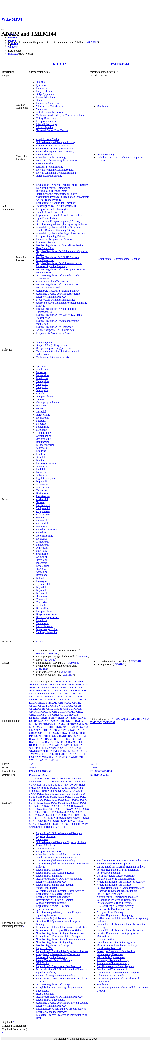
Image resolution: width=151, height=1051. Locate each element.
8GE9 (46, 796)
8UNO (70, 817)
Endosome (41, 88)
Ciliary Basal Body (46, 118)
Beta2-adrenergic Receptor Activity (55, 151)
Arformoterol (43, 514)
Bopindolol (42, 587)
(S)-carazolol (43, 584)
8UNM (54, 817)
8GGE (84, 805)
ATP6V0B (34, 690)
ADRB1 (78, 681)
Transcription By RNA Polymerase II (56, 205)
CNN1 (78, 696)
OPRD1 (42, 732)
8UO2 (62, 823)
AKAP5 (53, 684)
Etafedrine (41, 620)
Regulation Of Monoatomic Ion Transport (58, 966)
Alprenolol (42, 447)
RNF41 (42, 745)
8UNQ (85, 817)
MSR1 (66, 726)
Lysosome (41, 85)
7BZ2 (58, 790)
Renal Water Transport (109, 948)
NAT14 (74, 726)
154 (31, 763)
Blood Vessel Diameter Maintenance (55, 299)
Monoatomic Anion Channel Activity (117, 945)
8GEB (60, 796)
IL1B (61, 717)
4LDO (82, 781)
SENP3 (65, 745)
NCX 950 (41, 568)
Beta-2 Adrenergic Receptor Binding (56, 975)
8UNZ (40, 823)
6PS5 (45, 790)
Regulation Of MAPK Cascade (52, 905)
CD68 (65, 693)
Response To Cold (46, 242)
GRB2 (55, 711)
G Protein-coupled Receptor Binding (56, 860)
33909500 (52, 653)
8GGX (41, 814)
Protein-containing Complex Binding (56, 172)
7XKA (32, 793)
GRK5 (48, 714)
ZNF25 (44, 760)
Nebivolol (41, 559)
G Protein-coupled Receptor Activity (56, 142)
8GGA (61, 805)
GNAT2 (33, 708)
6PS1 (74, 787)
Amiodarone (42, 487)
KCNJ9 (51, 720)
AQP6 (124, 719)
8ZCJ (39, 827)
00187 (32, 767)
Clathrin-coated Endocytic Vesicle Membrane (60, 115)
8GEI (54, 799)
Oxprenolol (42, 547)
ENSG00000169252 (40, 771)
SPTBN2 (73, 748)
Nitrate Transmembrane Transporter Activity (121, 881)
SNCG (63, 748)
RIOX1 (33, 745)
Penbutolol (42, 526)
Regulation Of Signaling (49, 875)
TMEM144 (119, 64)
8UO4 (76, 823)
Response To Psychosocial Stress (53, 333)
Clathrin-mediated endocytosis (52, 357)
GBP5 (61, 702)
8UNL (46, 817)
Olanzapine (42, 390)
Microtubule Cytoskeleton (50, 106)
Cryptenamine (43, 435)
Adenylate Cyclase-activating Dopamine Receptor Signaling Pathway (58, 956)
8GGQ (40, 811)
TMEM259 (35, 754)
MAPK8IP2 (35, 723)
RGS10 (70, 738)
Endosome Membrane (48, 103)
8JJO (32, 817)
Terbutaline (42, 457)
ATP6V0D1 (47, 690)
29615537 (68, 674)
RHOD (79, 741)
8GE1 (47, 793)
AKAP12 (43, 684)
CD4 (58, 693)
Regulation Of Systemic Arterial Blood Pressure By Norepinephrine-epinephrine (62, 186)
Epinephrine (42, 426)
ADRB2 (59, 64)
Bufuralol (41, 577)
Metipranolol (43, 508)
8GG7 (39, 805)
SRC (80, 748)
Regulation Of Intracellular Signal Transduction (61, 927)
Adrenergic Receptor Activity (52, 145)
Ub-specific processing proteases (53, 348)
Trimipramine (43, 432)
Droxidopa (41, 574)
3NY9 (81, 778)
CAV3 (32, 693)
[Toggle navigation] (2, 29)
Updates (13, 46)
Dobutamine (42, 441)
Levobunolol (43, 505)
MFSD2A (34, 726)
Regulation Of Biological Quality (54, 893)
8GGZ (56, 814)
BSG (84, 690)
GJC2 (68, 702)
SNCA (55, 748)
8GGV (78, 811)
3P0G (40, 781)
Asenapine (41, 571)
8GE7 (32, 796)
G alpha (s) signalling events (51, 345)
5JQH (61, 784)
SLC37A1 (78, 745)
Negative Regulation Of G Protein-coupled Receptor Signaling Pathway (59, 265)
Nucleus (40, 81)
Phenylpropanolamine (47, 402)
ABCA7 (57, 681)
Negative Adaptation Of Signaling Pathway (59, 996)
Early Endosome (45, 91)
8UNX (79, 820)
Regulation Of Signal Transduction (55, 884)
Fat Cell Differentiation (109, 893)
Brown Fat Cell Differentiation (52, 281)
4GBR (60, 781)
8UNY (32, 823)
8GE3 (61, 793)
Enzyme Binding (45, 163)
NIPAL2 (64, 729)
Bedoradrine (42, 565)
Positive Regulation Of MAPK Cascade (57, 257)
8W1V (84, 823)
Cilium (39, 100)
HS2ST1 (45, 717)
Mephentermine (44, 535)
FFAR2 (132, 719)
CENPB (47, 696)
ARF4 (71, 684)
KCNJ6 (42, 720)
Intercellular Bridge (46, 124)
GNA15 (52, 705)
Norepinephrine (44, 396)
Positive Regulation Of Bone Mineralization (60, 245)
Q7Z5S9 (104, 774)
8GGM (69, 808)
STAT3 (33, 751)
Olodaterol (41, 596)
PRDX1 (64, 732)
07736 (93, 767)
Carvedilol (41, 490)
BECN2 (77, 690)
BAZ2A (68, 690)
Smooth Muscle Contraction (51, 212)
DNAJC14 (72, 699)
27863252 (41, 668)
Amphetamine (43, 369)
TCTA (49, 751)
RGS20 (49, 741)
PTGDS (33, 735)
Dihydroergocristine (47, 629)
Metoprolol (42, 384)
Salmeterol (42, 466)
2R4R (39, 778)
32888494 (82, 656)
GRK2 (79, 711)
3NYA (32, 781)
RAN (41, 738)
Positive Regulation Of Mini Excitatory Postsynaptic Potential (57, 286)
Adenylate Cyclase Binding (51, 157)
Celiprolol (41, 556)
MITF (52, 726)
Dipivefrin (41, 405)
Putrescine (41, 550)
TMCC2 (57, 751)
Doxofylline (42, 608)
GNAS (78, 705)
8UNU (55, 820)
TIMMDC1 (96, 722)
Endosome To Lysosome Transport (54, 239)
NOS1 (73, 729)
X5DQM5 (43, 774)
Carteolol (41, 411)
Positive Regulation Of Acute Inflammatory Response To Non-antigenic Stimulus (120, 889)
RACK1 (33, 738)
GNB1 (42, 708)
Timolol (40, 399)
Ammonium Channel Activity (113, 963)
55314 (93, 763)
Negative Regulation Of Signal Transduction (60, 933)
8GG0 (47, 802)
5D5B (47, 784)
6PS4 (38, 790)
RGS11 (79, 738)
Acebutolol (42, 499)
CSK (40, 699)
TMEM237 (109, 722)
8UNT (47, 820)
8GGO (85, 808)
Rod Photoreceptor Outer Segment (115, 966)
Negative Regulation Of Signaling (54, 942)
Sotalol (39, 408)
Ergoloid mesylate (46, 478)
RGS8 (64, 741)
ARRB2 (63, 687)
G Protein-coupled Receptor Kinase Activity (60, 890)
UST (31, 757)
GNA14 (42, 705)
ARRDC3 (73, 687)
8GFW (75, 799)
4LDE (68, 781)
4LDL (75, 781)
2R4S (46, 778)
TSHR (62, 754)
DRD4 (82, 699)
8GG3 (68, 802)
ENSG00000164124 (101, 771)
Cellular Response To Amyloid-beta (55, 329)
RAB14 (63, 735)
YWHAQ (34, 760)
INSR (74, 717)
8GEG (39, 799)
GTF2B (64, 714)
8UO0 (47, 823)
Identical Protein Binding (49, 166)
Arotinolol (41, 605)
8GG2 (61, 802)
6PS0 (67, 787)
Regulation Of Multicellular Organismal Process (62, 951)
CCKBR (41, 693)
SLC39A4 (34, 748)
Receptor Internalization (49, 851)
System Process (44, 909)
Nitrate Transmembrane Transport (115, 884)
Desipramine (43, 493)
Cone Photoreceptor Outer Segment (116, 942)
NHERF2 (55, 729)
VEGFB (65, 757)
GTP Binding (43, 963)
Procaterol (41, 538)
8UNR (32, 820)
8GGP (32, 811)
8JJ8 (77, 814)
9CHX (61, 827)
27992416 (136, 661)
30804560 (49, 659)
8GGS (55, 811)
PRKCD (73, 732)
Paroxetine (41, 429)
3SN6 (53, 781)
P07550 (33, 774)
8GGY (48, 814)
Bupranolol (42, 590)
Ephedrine (41, 532)
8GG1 (54, 802)
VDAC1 (46, 757)
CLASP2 (57, 696)
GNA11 (33, 705)
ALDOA (63, 684)
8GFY (32, 802)
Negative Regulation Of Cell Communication (60, 939)
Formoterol (42, 472)
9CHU (46, 827)
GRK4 (40, 714)
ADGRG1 (68, 681)
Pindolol (40, 469)
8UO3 (69, 823)
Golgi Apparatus (45, 94)
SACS (57, 745)
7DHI (65, 790)
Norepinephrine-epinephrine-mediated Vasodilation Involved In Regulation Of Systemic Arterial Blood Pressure (62, 196)
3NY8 (73, 778)
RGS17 (33, 741)
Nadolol (40, 502)
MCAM (65, 723)
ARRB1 (53, 687)
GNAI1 (61, 705)
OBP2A (33, 732)
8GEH (47, 799)
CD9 (78, 693)
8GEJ (61, 799)
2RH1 (53, 778)
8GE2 (54, 793)
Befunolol (41, 593)
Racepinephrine (44, 611)
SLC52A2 (46, 748)
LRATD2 (79, 720)
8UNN (62, 817)
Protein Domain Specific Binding (54, 960)
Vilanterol (41, 599)
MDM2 (74, 723)
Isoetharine (42, 378)
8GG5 (83, 802)
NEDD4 (33, 729)
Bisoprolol (41, 423)
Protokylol (41, 581)
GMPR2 (76, 702)
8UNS (40, 820)
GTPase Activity (45, 848)
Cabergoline (42, 381)
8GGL (61, 808)
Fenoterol (41, 517)
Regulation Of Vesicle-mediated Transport (58, 936)
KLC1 (69, 720)
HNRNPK (34, 717)
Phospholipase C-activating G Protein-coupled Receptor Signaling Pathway (61, 1010)
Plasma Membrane (46, 97)
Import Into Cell (44, 948)
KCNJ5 (33, 720)
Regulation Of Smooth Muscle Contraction (59, 215)
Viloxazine (42, 602)
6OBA (53, 787)
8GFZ (39, 802)
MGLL (44, 726)
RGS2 (41, 741)
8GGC (77, 805)
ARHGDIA (35, 687)
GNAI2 (69, 705)
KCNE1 (82, 717)
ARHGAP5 (81, 684)
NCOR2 (83, 726)
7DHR (71, 790)
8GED (75, 796)
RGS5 (57, 741)
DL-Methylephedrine (47, 617)
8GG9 (54, 805)
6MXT (32, 787)
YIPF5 (82, 757)
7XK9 (79, 790)
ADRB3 (33, 684)
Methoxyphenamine (46, 632)
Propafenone (43, 496)
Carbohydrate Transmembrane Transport (119, 258)
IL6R (67, 717)
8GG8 (47, 805)
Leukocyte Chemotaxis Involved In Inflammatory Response (116, 953)
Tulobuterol (42, 623)
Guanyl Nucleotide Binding (51, 902)
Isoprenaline (42, 481)
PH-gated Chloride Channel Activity (116, 878)
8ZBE (32, 827)
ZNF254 (53, 760)
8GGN (77, 808)
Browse (12, 37)
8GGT (62, 811)
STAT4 (41, 751)
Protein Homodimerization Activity (55, 169)
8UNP (77, 817)
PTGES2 (53, 735)
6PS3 (32, 790)
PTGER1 (43, 735)
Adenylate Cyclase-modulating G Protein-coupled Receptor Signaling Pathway (58, 229)
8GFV (68, 799)
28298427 (92, 41)
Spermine (41, 366)
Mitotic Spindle (44, 127)
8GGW (33, 814)
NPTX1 (82, 729)
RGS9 (71, 741)
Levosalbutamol (44, 626)
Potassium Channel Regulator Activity (56, 160)
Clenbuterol (42, 541)
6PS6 (51, 790)
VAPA (38, 757)
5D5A (40, 784)
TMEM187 (81, 751)
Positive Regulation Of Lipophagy (54, 326)
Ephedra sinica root (46, 529)
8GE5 (75, 793)
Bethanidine (42, 375)
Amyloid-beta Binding (48, 139)
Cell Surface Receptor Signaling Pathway (58, 221)
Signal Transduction (46, 218)
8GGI (40, 808)
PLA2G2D (53, 732)
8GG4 (76, 802)
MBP (57, 723)
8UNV (63, 820)
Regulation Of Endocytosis (50, 999)
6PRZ (61, 787)
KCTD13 (60, 720)
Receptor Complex (46, 121)
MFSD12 (83, 723)
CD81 (72, 693)
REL (56, 738)
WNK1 (75, 757)
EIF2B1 (42, 702)
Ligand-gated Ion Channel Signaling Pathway (121, 866)
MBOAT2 (48, 723)
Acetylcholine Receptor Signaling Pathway (59, 987)
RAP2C (49, 738)
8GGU (70, 811)
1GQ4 (32, 778)
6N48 (40, 787)
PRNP (82, 732)
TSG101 (53, 754)
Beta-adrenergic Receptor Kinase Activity (58, 930)
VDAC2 (56, 757)
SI (71, 745)
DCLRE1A (60, 699)
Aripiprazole (43, 511)
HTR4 (54, 717)
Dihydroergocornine (47, 614)
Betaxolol (41, 372)
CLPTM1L (68, 696)
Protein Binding (44, 154)
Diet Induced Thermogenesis (51, 190)
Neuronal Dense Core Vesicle (52, 130)
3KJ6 (67, 778)
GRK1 (72, 711)
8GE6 (82, 793)
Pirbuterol (41, 520)
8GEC (68, 796)
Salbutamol (42, 475)
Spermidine (42, 553)
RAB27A (73, 735)
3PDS (46, 781)
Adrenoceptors (44, 342)
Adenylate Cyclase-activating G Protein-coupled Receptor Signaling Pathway (62, 235)
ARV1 (82, 687)
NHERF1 (44, 729)
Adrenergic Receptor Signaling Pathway (57, 290)
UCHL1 (81, 754)
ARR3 (45, 687)
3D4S (60, 778)
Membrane (42, 109)
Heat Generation (45, 248)
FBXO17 (52, 702)
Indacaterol (42, 562)
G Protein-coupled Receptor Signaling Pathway (61, 224)
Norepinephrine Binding (49, 175)
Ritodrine (41, 450)
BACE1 (58, 690)
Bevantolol (42, 523)
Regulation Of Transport (49, 869)
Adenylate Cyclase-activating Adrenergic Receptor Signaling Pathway (58, 295)
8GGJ (46, 808)
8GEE (83, 796)
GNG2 (49, 708)
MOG (59, 726)
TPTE (45, 754)
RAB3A (83, 735)
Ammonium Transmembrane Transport (118, 972)
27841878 (119, 664)
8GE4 (68, 793)
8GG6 (32, 805)
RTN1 (49, 745)
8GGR (47, 811)
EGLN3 (33, 702)
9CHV (54, 827)
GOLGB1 (68, 708)
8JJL (83, 814)
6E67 (75, 784)
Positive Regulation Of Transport (54, 945)
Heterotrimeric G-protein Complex (54, 899)
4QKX (32, 784)
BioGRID (13, 53)
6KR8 (82, 784)
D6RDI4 (94, 774)
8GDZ (40, 793)
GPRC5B (46, 711)
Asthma (40, 641)
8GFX (83, 799)
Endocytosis (42, 990)
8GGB (69, 805)
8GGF (32, 808)
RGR (62, 738)
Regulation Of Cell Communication (55, 872)
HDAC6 (73, 714)
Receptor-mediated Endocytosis (53, 209)
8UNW (71, 820)
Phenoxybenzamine (46, 463)
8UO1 (55, 823)
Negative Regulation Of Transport (54, 984)
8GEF (32, 799)
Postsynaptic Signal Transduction (54, 918)
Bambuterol (42, 544)
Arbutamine (42, 484)
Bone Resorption (45, 260)
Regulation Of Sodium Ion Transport (56, 202)
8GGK (54, 808)
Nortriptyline (43, 414)
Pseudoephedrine (45, 444)
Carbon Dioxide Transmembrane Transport (120, 930)
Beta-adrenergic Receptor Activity (54, 148)
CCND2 (50, 693)
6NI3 (46, 787)
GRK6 (55, 714)
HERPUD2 (143, 719)
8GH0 (64, 814)
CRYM (33, 699)
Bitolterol (41, 460)
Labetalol (41, 420)
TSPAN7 (71, 754)
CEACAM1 (35, 696)
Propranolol (42, 417)
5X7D (68, 784)
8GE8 (39, 796)
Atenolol (40, 393)
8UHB (38, 817)
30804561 (41, 653)
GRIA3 (64, 711)
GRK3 (32, 714)
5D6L (54, 784)
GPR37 (78, 708)
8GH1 (71, 814)
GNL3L (58, 708)
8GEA (53, 796)
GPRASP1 (35, 711)
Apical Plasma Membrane (50, 112)
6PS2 (80, 787)
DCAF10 (48, 699)
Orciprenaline (43, 438)
